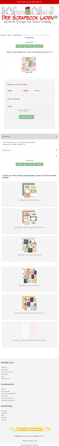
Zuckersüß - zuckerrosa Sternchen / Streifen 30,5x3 (29, 340)
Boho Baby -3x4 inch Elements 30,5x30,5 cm (29, 313)
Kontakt (3, 389)
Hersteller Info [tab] (29, 150)
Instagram (4, 413)
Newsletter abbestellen (8, 400)
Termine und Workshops (8, 393)
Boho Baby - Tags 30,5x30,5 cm (29, 285)
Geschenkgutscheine (7, 398)
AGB (2, 376)
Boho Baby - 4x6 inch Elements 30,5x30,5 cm (29, 227)
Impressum (4, 369)
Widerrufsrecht (5, 378)
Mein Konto (4, 396)
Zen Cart (42, 436)
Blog (2, 415)
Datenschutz (5, 374)
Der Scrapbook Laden (28, 436)
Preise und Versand (7, 372)
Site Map (24, 440)
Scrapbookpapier (17, 35)
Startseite (3, 35)
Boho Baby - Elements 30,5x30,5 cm (29, 255)
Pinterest (3, 417)
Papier (9, 35)
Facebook (4, 411)
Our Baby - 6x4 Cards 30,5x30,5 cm (29, 200)
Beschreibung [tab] (29, 136)
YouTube (3, 420)
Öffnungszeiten (5, 391)
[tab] (29, 155)
